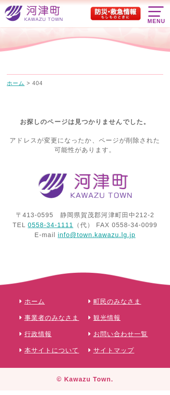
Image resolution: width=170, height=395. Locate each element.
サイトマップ (114, 350)
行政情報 (38, 334)
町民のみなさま (117, 301)
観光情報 (107, 317)
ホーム (34, 301)
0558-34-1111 (50, 224)
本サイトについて (51, 350)
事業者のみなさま (51, 317)
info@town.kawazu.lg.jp (97, 234)
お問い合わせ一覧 (120, 334)
